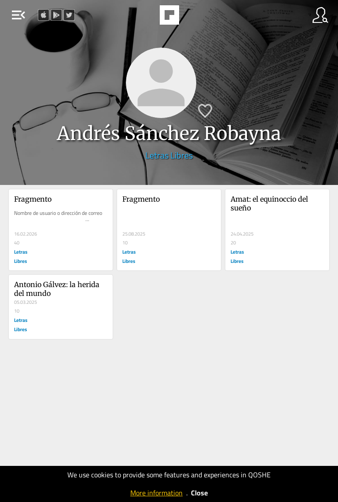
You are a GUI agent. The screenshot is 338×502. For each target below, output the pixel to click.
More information (156, 492)
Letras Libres (169, 155)
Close (199, 492)
